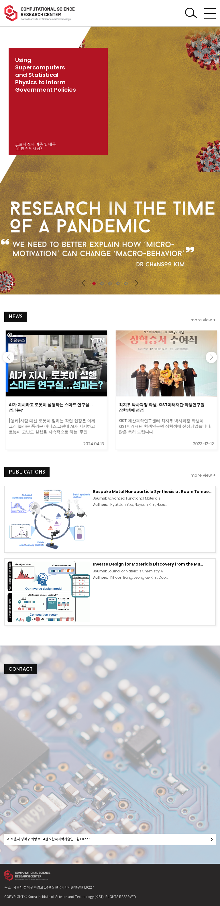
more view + (203, 320)
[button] (83, 283)
